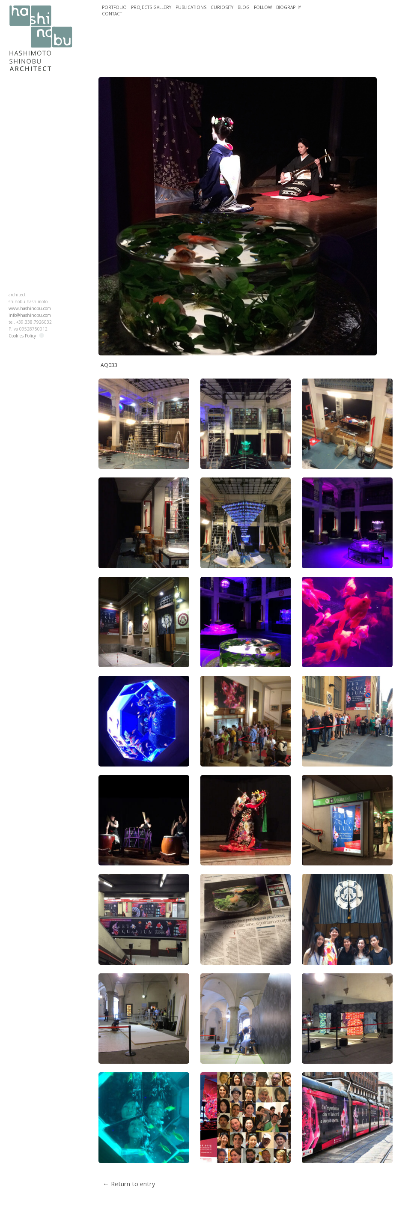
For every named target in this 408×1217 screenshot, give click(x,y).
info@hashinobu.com (30, 315)
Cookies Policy (22, 336)
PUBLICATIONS (191, 7)
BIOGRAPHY (288, 7)
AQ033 (109, 365)
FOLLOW (263, 7)
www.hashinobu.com (30, 308)
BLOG (244, 7)
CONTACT (112, 14)
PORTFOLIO (114, 7)
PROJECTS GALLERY (151, 7)
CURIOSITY (222, 7)
